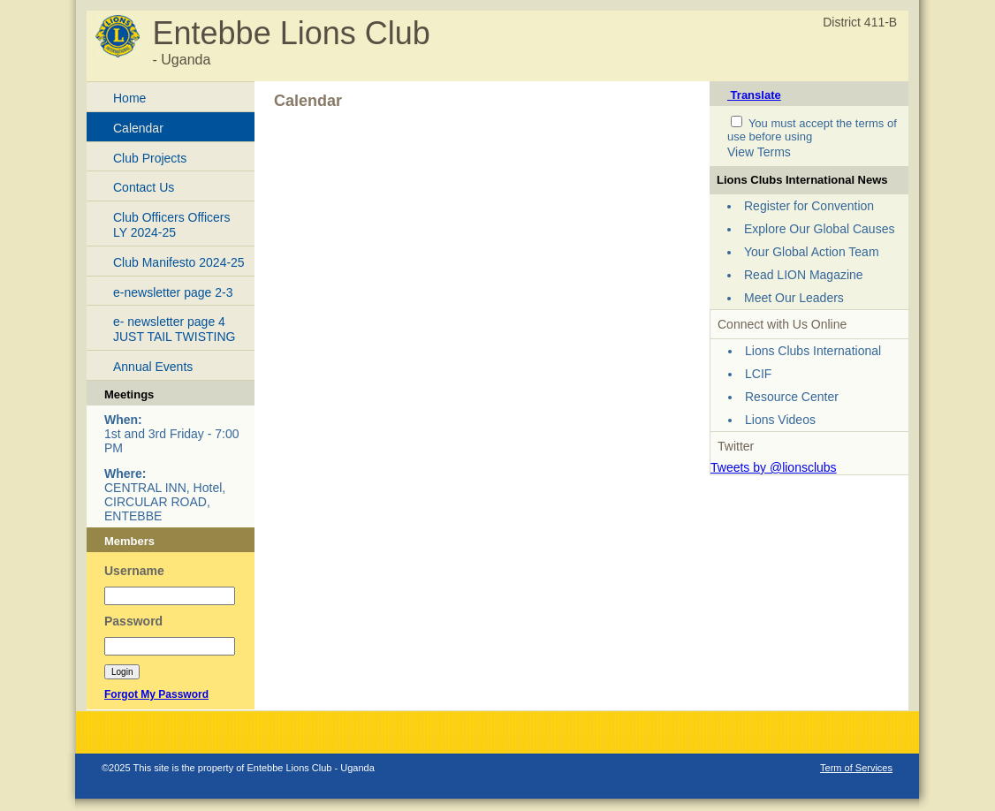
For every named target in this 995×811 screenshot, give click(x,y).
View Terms (759, 152)
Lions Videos (780, 420)
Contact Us (143, 187)
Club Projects (149, 158)
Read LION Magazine (803, 275)
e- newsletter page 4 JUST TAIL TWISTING (174, 329)
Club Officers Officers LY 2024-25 (172, 224)
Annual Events (153, 367)
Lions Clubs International (813, 351)
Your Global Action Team (811, 252)
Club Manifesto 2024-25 (179, 262)
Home (129, 98)
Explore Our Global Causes (819, 229)
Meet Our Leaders (794, 298)
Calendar (138, 128)
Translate (754, 95)
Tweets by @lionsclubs (773, 467)
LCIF (758, 374)
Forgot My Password (156, 694)
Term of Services (856, 767)
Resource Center (792, 397)
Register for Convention (809, 206)
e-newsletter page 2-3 (172, 292)
